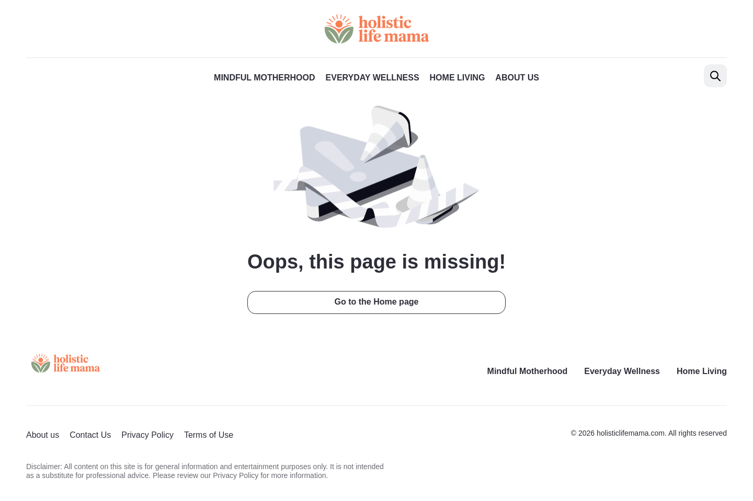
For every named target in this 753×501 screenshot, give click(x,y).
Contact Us (90, 434)
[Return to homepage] (65, 363)
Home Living (457, 77)
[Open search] (715, 75)
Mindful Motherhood (264, 77)
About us (517, 77)
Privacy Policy (147, 434)
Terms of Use (208, 434)
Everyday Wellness (372, 77)
